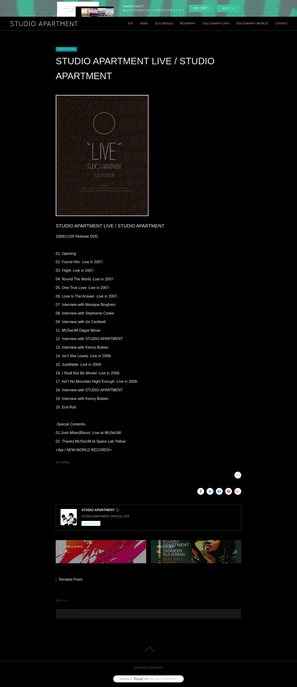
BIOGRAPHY (188, 23)
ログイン (228, 8)
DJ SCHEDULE (164, 23)
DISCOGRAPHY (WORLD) (252, 23)
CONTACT (281, 23)
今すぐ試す (200, 8)
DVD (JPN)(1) (63, 462)
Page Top (148, 649)
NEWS (144, 23)
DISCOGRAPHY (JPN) (216, 23)
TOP (130, 23)
